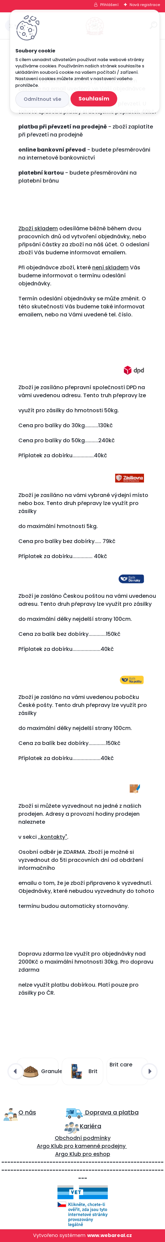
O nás (27, 1112)
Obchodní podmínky (83, 1138)
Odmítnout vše (42, 99)
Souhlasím (93, 98)
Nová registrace (145, 4)
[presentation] (15, 1071)
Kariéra (90, 1126)
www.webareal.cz (109, 1235)
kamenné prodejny (99, 1146)
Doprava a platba (111, 1112)
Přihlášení (109, 4)
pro (87, 1154)
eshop (101, 1154)
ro (70, 1146)
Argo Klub (50, 1146)
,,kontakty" (52, 837)
